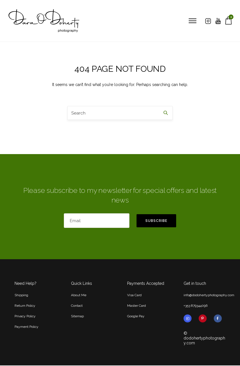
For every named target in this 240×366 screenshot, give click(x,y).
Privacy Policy (25, 317)
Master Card (136, 306)
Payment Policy (26, 327)
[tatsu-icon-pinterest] (204, 319)
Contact (77, 306)
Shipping (21, 296)
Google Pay (136, 317)
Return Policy (25, 306)
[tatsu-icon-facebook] (218, 319)
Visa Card (134, 296)
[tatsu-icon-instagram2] (208, 21)
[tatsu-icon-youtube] (218, 21)
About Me (78, 296)
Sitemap (77, 317)
